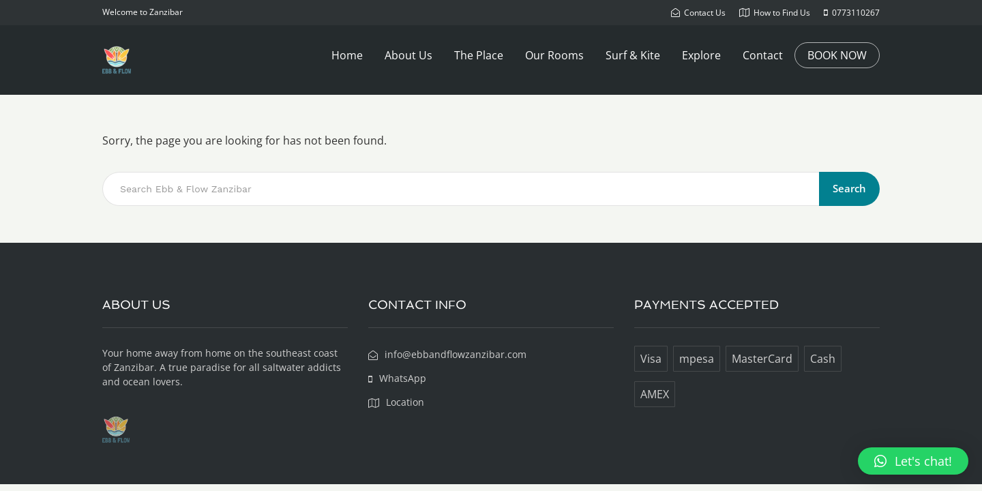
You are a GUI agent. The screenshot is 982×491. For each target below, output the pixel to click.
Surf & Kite (633, 55)
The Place (478, 55)
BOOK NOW (837, 55)
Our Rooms (554, 55)
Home (347, 55)
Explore (701, 55)
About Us (408, 55)
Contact (763, 55)
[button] (913, 461)
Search (849, 188)
